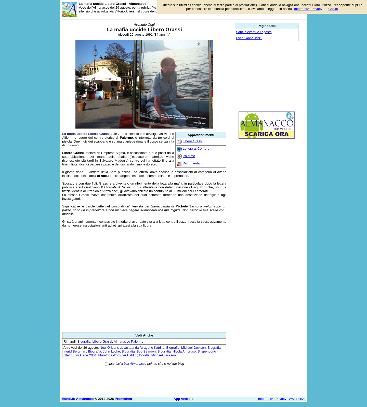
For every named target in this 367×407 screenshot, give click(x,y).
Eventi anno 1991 (249, 38)
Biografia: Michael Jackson (186, 347)
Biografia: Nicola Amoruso (177, 351)
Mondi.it (67, 399)
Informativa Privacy (272, 399)
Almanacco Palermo (128, 341)
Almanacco (85, 399)
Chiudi (333, 9)
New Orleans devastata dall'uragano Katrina (132, 347)
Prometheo (123, 399)
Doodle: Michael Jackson (157, 355)
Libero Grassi (192, 141)
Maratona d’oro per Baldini (117, 355)
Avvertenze (297, 399)
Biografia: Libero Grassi (94, 341)
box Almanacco (135, 364)
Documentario (193, 163)
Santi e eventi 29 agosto (254, 32)
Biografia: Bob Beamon (139, 351)
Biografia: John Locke (104, 351)
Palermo (189, 156)
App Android (183, 399)
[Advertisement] (144, 280)
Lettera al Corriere (196, 148)
